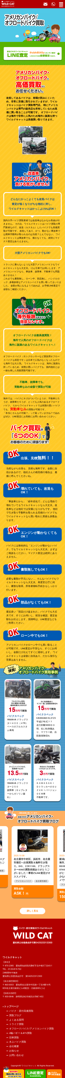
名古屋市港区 (41, 881)
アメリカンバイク (23, 881)
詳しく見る (32, 911)
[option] (32, 862)
